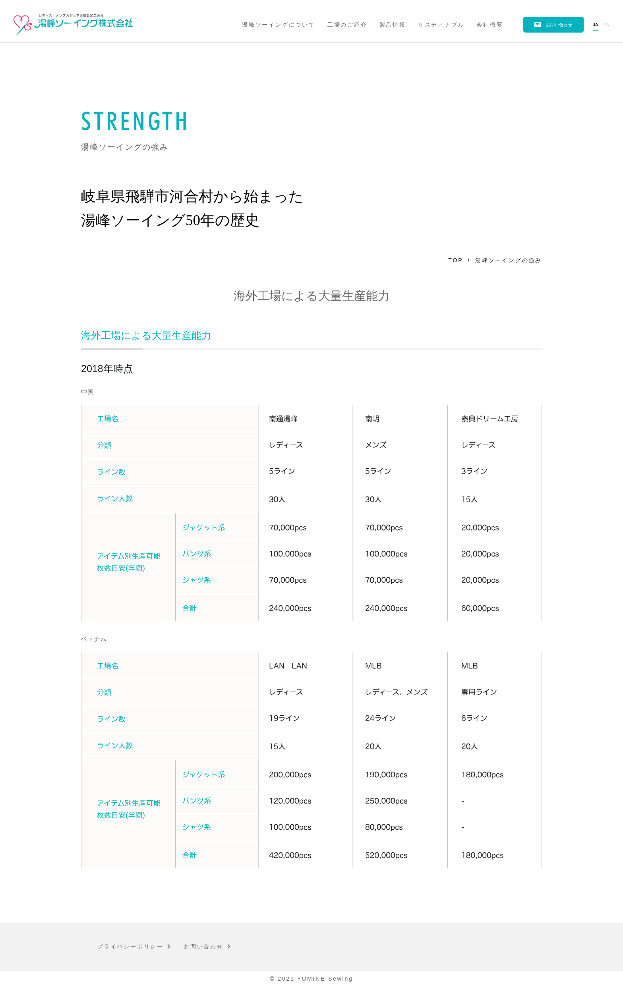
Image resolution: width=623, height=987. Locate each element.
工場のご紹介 (347, 24)
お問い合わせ (559, 24)
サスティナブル (441, 24)
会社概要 (489, 24)
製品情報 (392, 24)
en (606, 24)
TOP (455, 260)
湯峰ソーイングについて (278, 24)
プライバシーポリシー (130, 946)
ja (595, 24)
